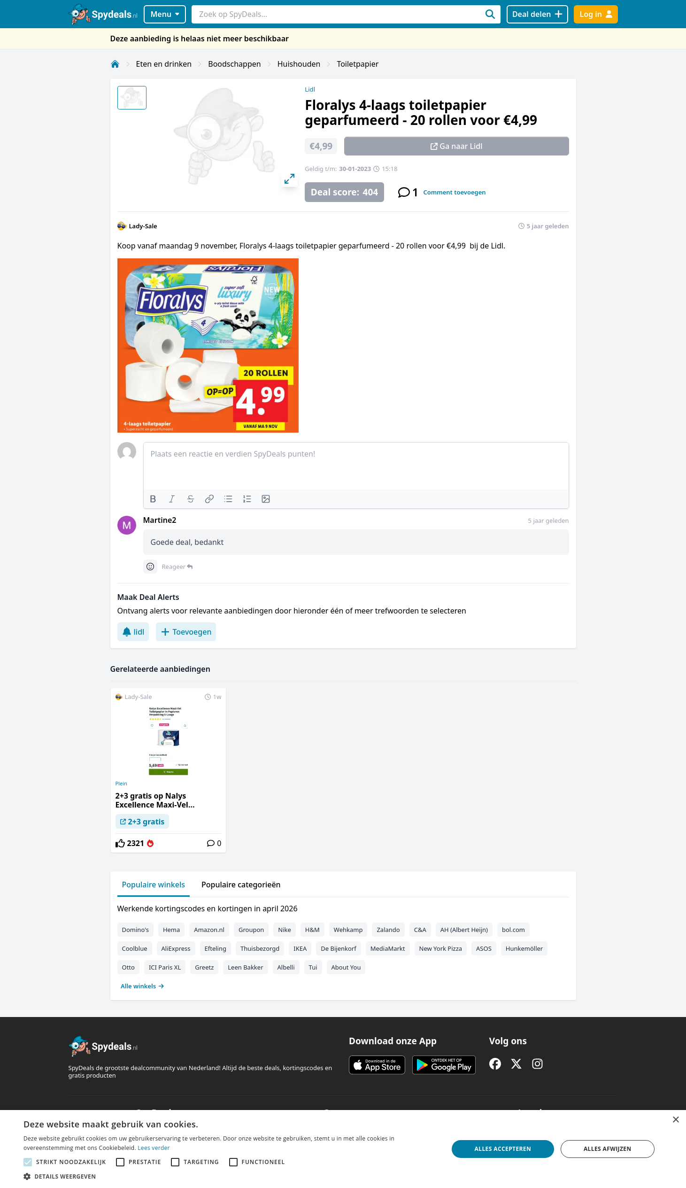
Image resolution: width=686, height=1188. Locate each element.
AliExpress (176, 948)
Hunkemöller (524, 948)
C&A (420, 929)
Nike (284, 929)
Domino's (135, 929)
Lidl (310, 89)
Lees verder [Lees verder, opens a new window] (154, 1148)
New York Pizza (440, 948)
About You (346, 967)
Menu (164, 14)
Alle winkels (142, 986)
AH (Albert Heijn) (464, 929)
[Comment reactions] (150, 566)
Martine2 (160, 520)
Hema (171, 929)
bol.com (513, 929)
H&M (312, 929)
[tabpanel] (343, 945)
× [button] (675, 1120)
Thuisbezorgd (259, 948)
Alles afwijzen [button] (608, 1149)
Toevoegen (186, 632)
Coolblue (134, 948)
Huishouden (299, 64)
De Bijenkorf (338, 948)
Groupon (251, 929)
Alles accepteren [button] (503, 1149)
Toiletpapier (357, 64)
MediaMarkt (387, 948)
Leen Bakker (245, 967)
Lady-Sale (143, 226)
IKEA (300, 948)
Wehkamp (348, 929)
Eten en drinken (164, 64)
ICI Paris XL (165, 967)
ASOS (484, 948)
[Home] (115, 64)
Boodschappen (234, 64)
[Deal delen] (537, 14)
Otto (128, 967)
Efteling (215, 948)
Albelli (286, 967)
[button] (229, 1176)
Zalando (388, 929)
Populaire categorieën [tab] (241, 884)
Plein (121, 783)
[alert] (343, 1149)
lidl (133, 632)
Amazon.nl (209, 929)
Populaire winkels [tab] (153, 884)
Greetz (204, 967)
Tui (313, 967)
